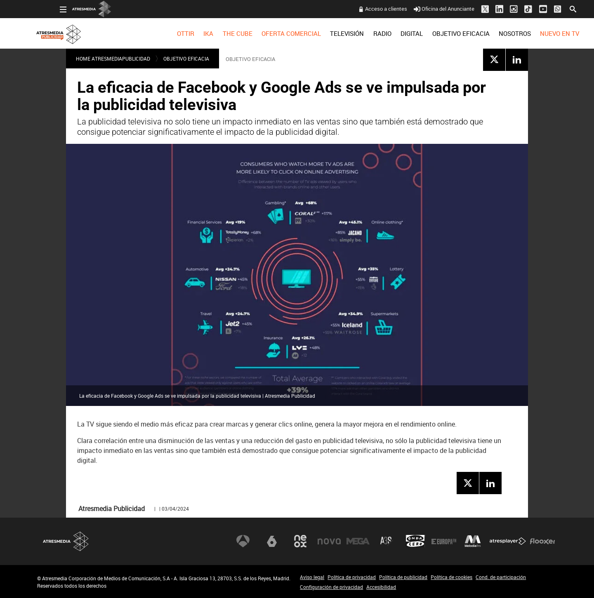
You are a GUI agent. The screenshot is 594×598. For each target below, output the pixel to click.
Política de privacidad (352, 577)
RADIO (359, 33)
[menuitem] (162, 33)
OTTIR (162, 33)
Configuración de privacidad (331, 587)
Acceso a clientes (363, 8)
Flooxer (542, 541)
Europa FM (443, 541)
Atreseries (386, 541)
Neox (300, 541)
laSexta (271, 541)
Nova (329, 541)
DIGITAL (389, 33)
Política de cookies (451, 577)
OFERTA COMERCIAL (268, 33)
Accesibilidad (381, 587)
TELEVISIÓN (324, 33)
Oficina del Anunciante (421, 8)
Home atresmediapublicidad (113, 58)
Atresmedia (66, 541)
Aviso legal (312, 577)
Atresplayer (507, 541)
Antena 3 (243, 541)
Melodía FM (472, 541)
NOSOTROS (492, 33)
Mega (358, 541)
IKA (186, 33)
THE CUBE (214, 33)
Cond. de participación (501, 577)
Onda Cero (415, 541)
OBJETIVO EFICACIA (438, 33)
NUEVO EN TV (536, 33)
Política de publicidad (403, 577)
